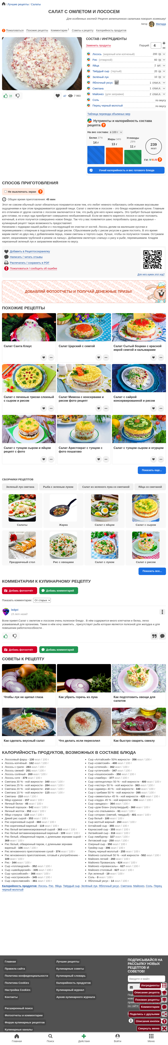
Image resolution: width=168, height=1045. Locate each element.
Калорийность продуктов (111, 30)
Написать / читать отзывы (26, 256)
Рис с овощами (63, 548)
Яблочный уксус (102, 82)
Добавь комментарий (57, 590)
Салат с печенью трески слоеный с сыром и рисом (29, 398)
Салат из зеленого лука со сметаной (106, 486)
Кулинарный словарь (70, 975)
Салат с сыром (145, 510)
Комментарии (60, 30)
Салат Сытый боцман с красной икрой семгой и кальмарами (137, 347)
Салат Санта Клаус (18, 346)
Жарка (63, 510)
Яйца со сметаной (150, 486)
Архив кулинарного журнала (75, 996)
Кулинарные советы (70, 968)
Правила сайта (15, 968)
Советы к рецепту (82, 30)
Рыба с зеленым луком (58, 486)
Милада (157, 24)
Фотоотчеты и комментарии (24, 1015)
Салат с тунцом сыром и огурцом (139, 447)
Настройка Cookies (17, 989)
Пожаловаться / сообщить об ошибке (33, 268)
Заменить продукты (98, 45)
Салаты (22, 510)
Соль (95, 99)
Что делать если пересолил (79, 740)
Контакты (11, 996)
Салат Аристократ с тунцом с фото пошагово (80, 449)
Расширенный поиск (19, 1008)
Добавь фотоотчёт (18, 590)
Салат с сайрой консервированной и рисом (134, 398)
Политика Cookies (17, 982)
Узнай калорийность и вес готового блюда (122, 170)
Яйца (95, 65)
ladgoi (14, 609)
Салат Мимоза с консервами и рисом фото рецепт (81, 398)
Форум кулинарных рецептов (25, 1022)
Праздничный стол (22, 548)
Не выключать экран (20, 191)
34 (10, 95)
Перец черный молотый (107, 105)
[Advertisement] (42, 125)
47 (64, 95)
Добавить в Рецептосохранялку (30, 251)
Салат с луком (104, 548)
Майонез (98, 94)
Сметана (98, 88)
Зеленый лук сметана (20, 486)
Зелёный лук (100, 77)
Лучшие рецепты (67, 961)
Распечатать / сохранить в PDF (30, 262)
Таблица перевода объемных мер (108, 113)
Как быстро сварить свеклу (134, 740)
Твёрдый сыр (100, 71)
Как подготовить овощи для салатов (134, 698)
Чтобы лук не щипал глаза (23, 697)
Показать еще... (152, 470)
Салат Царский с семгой (77, 346)
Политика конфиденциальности (26, 975)
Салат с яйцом (104, 510)
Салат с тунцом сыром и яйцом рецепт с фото (27, 449)
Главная (10, 961)
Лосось (97, 54)
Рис (94, 59)
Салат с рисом (145, 548)
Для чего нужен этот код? (151, 274)
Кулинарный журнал (70, 989)
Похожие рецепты (37, 30)
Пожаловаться (12, 30)
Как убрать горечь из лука (78, 697)
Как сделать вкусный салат (24, 740)
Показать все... (152, 571)
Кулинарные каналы (19, 1029)
